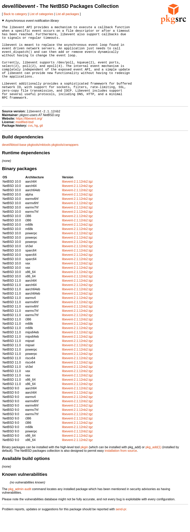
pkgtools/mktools (39, 162)
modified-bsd (24, 140)
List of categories (41, 14)
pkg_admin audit (19, 507)
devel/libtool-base (14, 162)
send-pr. (121, 527)
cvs (30, 143)
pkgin (84, 465)
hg (36, 143)
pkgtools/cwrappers (65, 162)
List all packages (67, 14)
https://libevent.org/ (29, 136)
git (41, 143)
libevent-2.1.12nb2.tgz (77, 199)
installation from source (121, 468)
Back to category (15, 14)
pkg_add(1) (153, 465)
